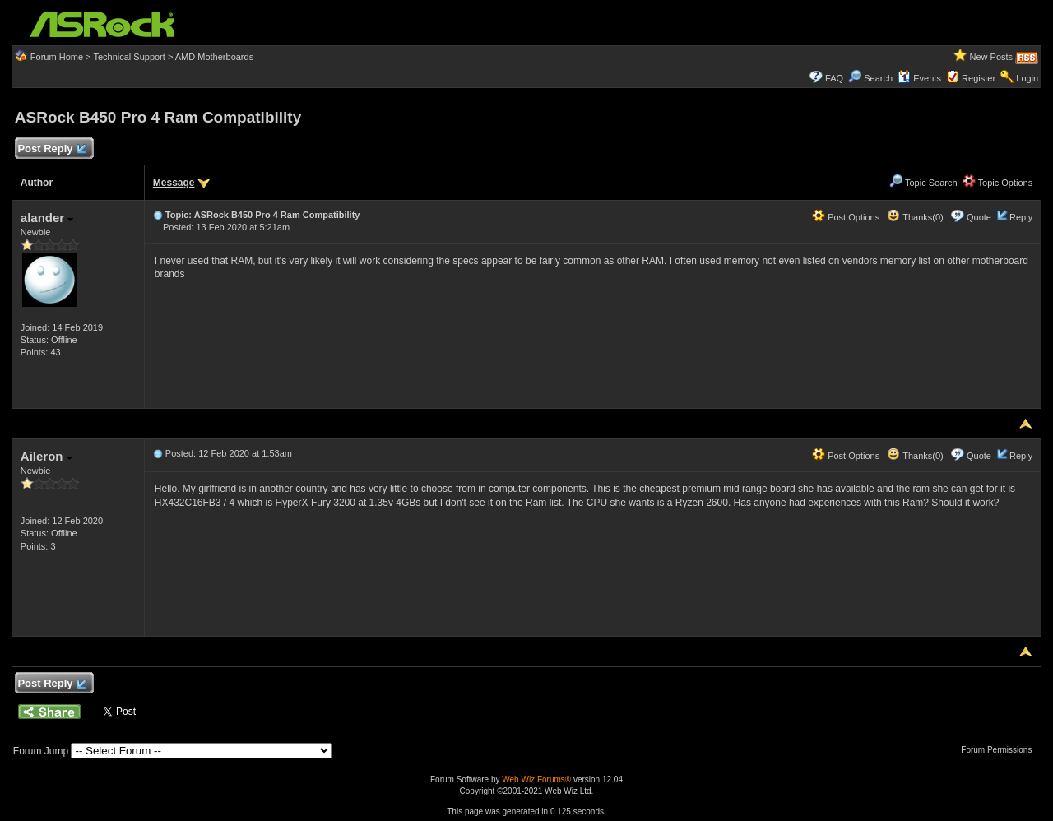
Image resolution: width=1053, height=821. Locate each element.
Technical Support (129, 57)
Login (1027, 78)
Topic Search (923, 183)
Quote (979, 217)
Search (878, 78)
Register (978, 78)
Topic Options (998, 183)
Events (919, 78)
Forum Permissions (1000, 749)
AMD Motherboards (214, 57)
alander (47, 218)
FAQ (834, 78)
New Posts (992, 57)
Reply (1020, 217)
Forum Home (56, 57)
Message (174, 182)
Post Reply (52, 149)
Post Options (845, 217)
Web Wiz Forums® (536, 779)
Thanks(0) (915, 217)
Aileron (46, 456)
